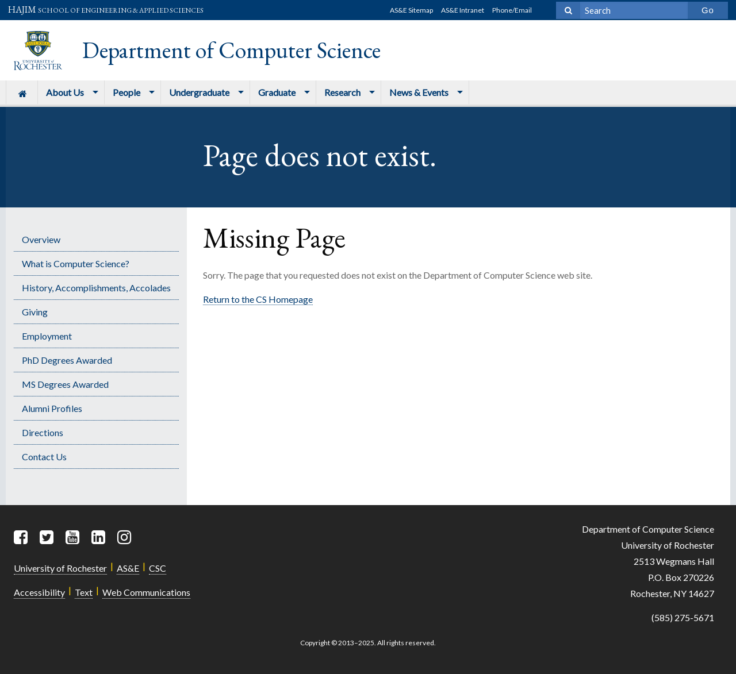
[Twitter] (48, 537)
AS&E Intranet (462, 10)
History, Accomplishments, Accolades (96, 287)
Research (342, 92)
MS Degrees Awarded (65, 384)
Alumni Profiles (52, 408)
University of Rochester (60, 568)
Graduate (277, 92)
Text (84, 592)
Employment (47, 335)
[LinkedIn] (99, 537)
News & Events (418, 92)
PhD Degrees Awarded (67, 360)
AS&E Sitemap (411, 10)
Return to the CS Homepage (258, 299)
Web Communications (146, 592)
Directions (42, 432)
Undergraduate (199, 92)
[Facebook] (22, 537)
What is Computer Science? (75, 263)
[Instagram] (125, 537)
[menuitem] (21, 92)
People (126, 92)
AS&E (128, 568)
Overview (41, 239)
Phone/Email (512, 10)
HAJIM (106, 9)
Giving (35, 311)
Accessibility (39, 592)
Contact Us (44, 456)
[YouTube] (74, 537)
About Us (65, 92)
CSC (157, 568)
